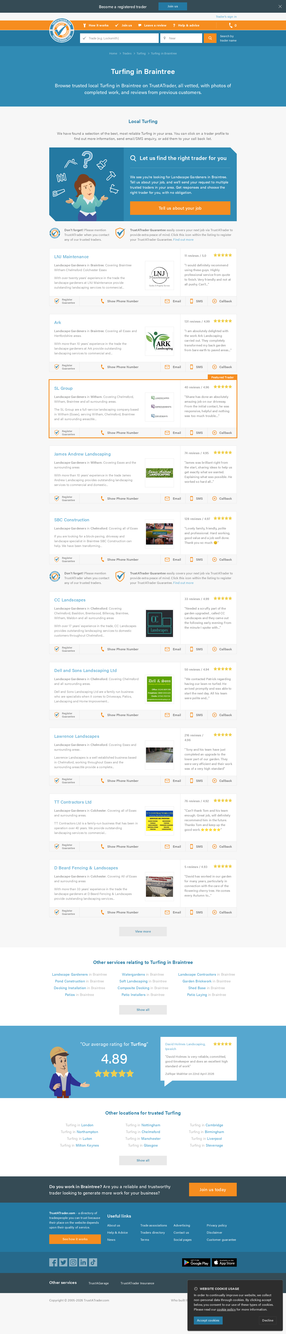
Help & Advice (117, 1256)
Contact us (181, 1256)
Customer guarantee (221, 1263)
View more (143, 953)
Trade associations (154, 1249)
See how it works (75, 1265)
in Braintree (79, 996)
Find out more (184, 247)
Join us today (213, 1211)
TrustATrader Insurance (139, 1309)
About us (113, 1249)
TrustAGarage (99, 1309)
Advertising (182, 1249)
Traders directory (152, 1256)
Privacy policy (217, 1249)
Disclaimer (214, 1256)
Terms (144, 1263)
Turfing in (79, 1147)
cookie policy (227, 1309)
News (111, 1263)
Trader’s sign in (226, 16)
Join (173, 6)
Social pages (183, 1263)
